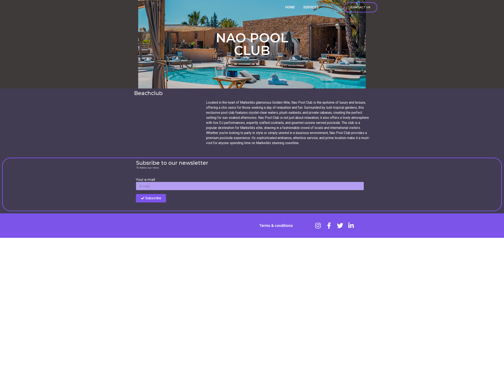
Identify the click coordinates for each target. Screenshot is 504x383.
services (311, 9)
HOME (290, 9)
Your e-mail (145, 180)
